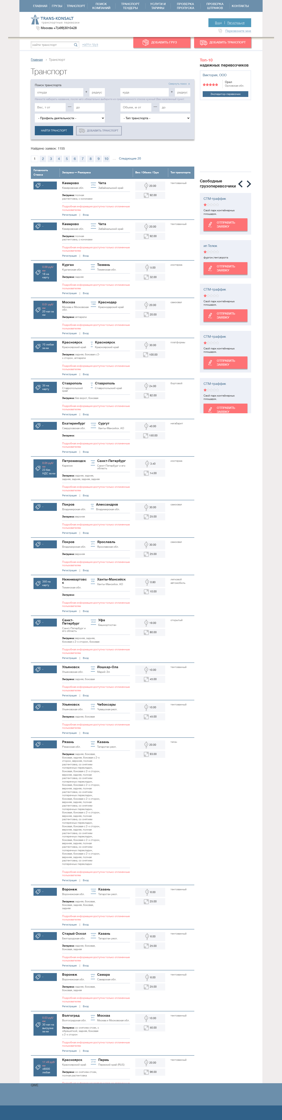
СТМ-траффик (215, 199)
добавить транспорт (228, 42)
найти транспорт (54, 130)
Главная (37, 60)
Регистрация (236, 22)
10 (106, 159)
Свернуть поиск (178, 83)
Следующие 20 (130, 158)
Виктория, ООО (214, 75)
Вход (218, 22)
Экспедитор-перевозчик (225, 94)
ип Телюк (210, 246)
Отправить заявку (219, 224)
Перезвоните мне (238, 31)
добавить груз (164, 42)
